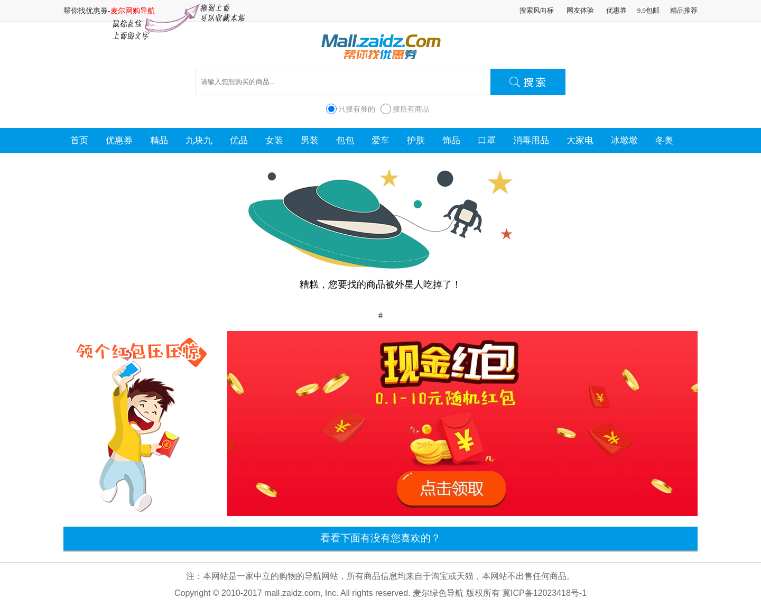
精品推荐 (684, 10)
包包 (345, 140)
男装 (310, 140)
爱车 (380, 140)
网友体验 (580, 10)
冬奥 (664, 140)
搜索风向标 (536, 10)
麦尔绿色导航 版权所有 (456, 592)
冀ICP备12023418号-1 (544, 592)
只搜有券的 (356, 109)
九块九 (198, 140)
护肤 (416, 140)
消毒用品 (531, 140)
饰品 (451, 140)
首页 (79, 140)
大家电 (580, 140)
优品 (239, 140)
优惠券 (616, 10)
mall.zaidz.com (292, 592)
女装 (274, 140)
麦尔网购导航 (132, 10)
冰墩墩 (624, 140)
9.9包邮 (648, 10)
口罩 (487, 140)
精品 (159, 140)
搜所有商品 (411, 109)
